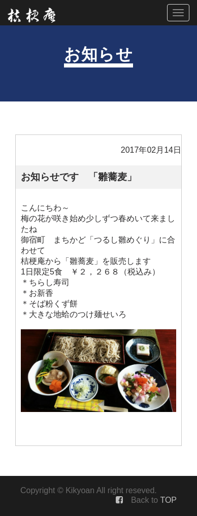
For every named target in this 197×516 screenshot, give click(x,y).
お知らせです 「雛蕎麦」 (79, 176)
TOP (168, 500)
